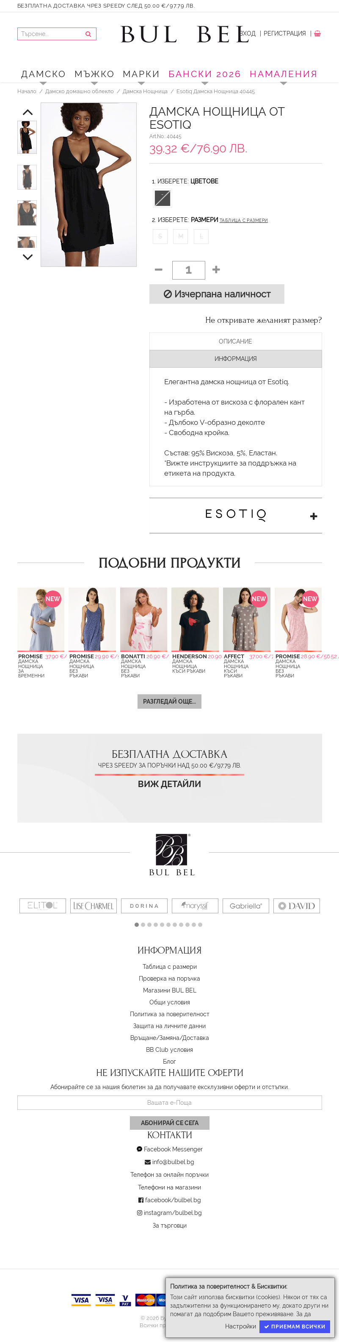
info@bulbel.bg (173, 1162)
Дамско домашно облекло (79, 91)
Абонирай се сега (169, 1123)
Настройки (240, 1326)
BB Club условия (169, 1049)
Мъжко (94, 74)
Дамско (43, 74)
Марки (141, 74)
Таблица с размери (244, 220)
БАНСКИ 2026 (205, 74)
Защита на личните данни (169, 1026)
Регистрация (285, 33)
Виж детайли (169, 784)
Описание (235, 341)
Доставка (195, 1037)
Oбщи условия (169, 1002)
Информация (236, 358)
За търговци (170, 1225)
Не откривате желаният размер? (263, 320)
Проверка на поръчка (169, 978)
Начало (26, 91)
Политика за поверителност (169, 1014)
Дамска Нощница (145, 91)
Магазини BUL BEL (169, 990)
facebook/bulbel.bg (173, 1200)
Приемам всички (294, 1327)
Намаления (284, 74)
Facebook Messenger (173, 1149)
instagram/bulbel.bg (173, 1212)
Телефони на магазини (169, 1187)
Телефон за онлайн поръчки (169, 1174)
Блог (169, 1061)
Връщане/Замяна (154, 1037)
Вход (247, 33)
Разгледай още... (169, 701)
